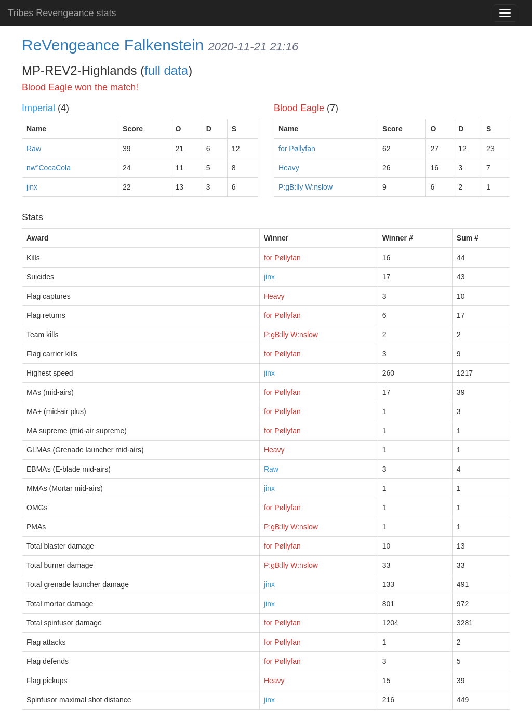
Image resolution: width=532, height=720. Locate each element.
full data (166, 70)
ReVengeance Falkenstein (113, 45)
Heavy (288, 168)
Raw (33, 148)
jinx (31, 187)
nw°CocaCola (48, 168)
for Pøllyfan (296, 148)
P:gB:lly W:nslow (305, 187)
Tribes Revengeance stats (62, 13)
